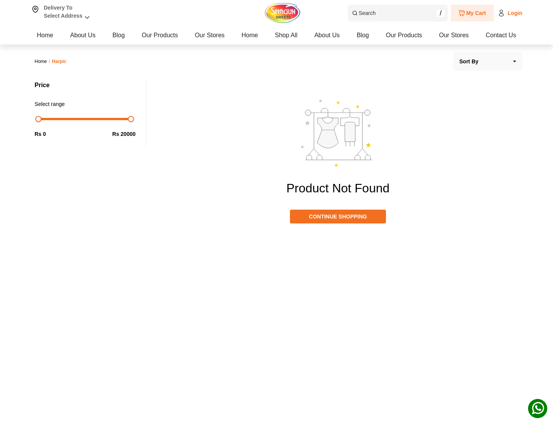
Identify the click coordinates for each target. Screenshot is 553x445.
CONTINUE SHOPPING (338, 216)
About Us (190, 35)
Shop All (115, 35)
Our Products (336, 35)
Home (45, 35)
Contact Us (501, 35)
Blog (260, 35)
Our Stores (419, 35)
